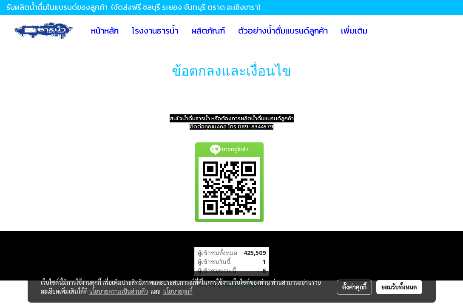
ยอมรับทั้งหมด (399, 287)
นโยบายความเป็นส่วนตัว (118, 291)
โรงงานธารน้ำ (155, 30)
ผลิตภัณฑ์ (208, 30)
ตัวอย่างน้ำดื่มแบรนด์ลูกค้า (283, 30)
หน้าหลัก (105, 30)
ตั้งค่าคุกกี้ (354, 287)
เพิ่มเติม (354, 30)
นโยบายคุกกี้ (178, 291)
